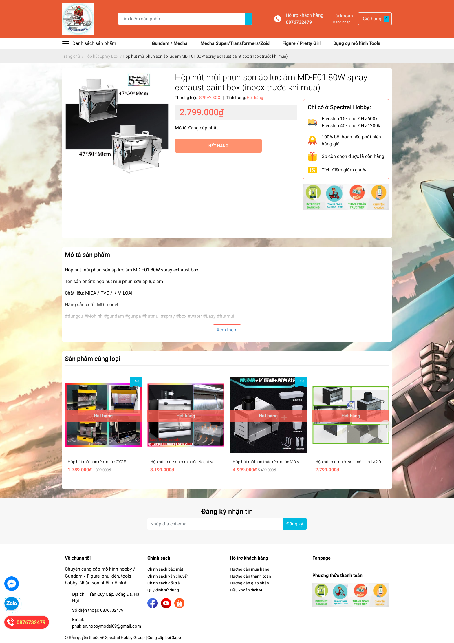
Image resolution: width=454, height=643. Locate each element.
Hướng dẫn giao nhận (249, 583)
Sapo (176, 637)
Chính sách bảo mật (165, 569)
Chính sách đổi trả (163, 583)
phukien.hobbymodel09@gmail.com (106, 626)
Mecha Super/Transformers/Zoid (235, 43)
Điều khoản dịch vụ (246, 590)
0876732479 (299, 22)
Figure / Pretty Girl (302, 43)
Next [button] (385, 426)
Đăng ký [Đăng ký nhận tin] (294, 524)
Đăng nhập (341, 22)
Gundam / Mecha (170, 43)
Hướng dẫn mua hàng (249, 569)
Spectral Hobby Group (125, 637)
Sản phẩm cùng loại (92, 358)
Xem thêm (227, 330)
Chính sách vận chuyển (168, 576)
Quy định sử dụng (163, 590)
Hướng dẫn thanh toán (250, 576)
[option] (103, 426)
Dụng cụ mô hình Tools (356, 43)
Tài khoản (343, 16)
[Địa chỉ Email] (227, 524)
